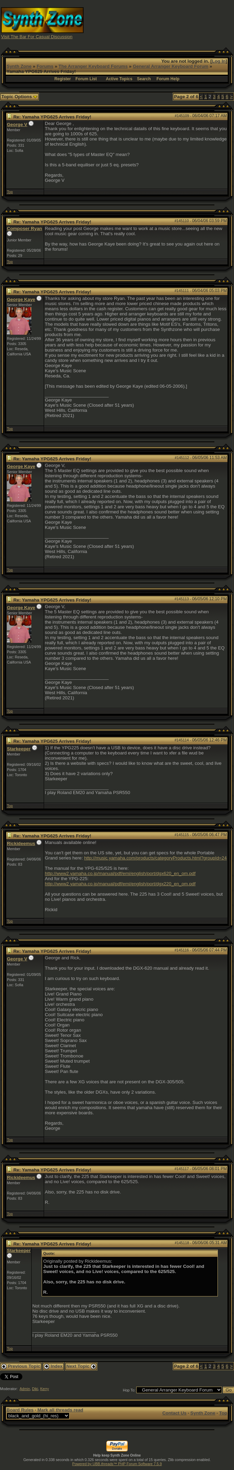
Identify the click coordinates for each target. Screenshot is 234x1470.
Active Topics (119, 78)
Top (10, 192)
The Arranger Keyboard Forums (93, 66)
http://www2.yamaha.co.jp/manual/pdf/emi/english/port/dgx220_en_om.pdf (120, 883)
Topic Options (19, 96)
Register (62, 78)
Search (144, 78)
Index (53, 1366)
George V (17, 124)
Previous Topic (20, 1366)
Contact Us (174, 1413)
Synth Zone (19, 66)
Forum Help (168, 78)
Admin (25, 1389)
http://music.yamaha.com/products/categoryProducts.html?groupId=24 (155, 858)
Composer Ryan (24, 228)
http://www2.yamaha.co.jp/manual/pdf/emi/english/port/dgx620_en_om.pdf (120, 873)
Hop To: (129, 1390)
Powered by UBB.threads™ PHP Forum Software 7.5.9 (117, 1464)
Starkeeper (19, 748)
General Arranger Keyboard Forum (170, 66)
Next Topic (81, 1366)
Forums (44, 66)
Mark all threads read (60, 1409)
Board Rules (20, 1409)
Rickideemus (21, 843)
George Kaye (21, 299)
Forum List (86, 78)
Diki (35, 1389)
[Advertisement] (175, 22)
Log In (219, 61)
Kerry (44, 1389)
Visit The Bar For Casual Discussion (37, 36)
